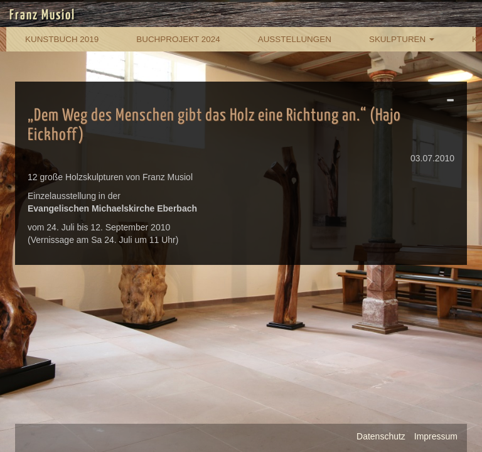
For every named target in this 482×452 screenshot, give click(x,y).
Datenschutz (380, 436)
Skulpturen (401, 39)
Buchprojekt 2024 (178, 39)
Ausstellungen (294, 39)
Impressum (436, 436)
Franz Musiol (42, 16)
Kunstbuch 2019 (62, 39)
